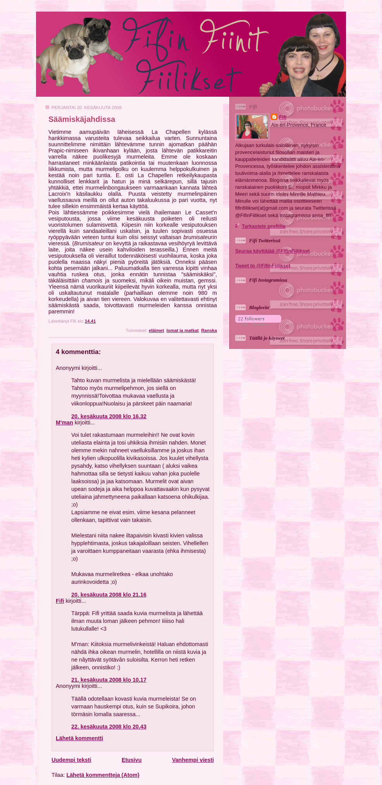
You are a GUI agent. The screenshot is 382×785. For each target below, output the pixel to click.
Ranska (209, 330)
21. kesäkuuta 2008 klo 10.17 (108, 680)
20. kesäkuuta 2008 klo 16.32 (108, 416)
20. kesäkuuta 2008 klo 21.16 (108, 595)
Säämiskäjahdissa (81, 119)
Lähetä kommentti (79, 738)
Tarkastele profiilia (264, 226)
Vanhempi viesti (193, 760)
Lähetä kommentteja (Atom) (102, 775)
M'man (64, 422)
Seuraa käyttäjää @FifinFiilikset (272, 251)
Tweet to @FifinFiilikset (262, 266)
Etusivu (132, 760)
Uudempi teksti (71, 760)
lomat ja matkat (183, 330)
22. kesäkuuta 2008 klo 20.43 (108, 726)
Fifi (60, 601)
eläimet (156, 330)
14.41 (90, 321)
